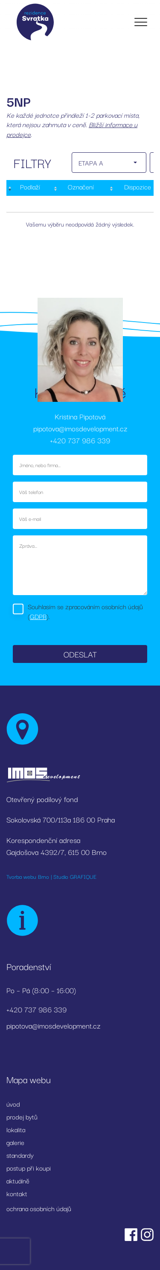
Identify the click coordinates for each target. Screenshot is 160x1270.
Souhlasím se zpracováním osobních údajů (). (85, 611)
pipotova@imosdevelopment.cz (80, 428)
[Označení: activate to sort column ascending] (80, 187)
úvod (13, 1104)
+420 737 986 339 (80, 440)
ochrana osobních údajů (38, 1208)
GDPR (38, 616)
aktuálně (17, 1180)
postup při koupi (28, 1167)
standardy (20, 1155)
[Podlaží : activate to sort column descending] (29, 187)
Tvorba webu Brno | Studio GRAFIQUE (51, 876)
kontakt (16, 1193)
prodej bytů (22, 1116)
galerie (15, 1142)
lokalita (15, 1129)
